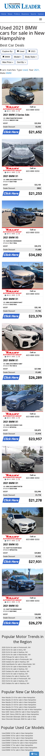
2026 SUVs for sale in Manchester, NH (16, 655)
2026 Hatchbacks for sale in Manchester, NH (18, 664)
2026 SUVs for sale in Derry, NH (14, 650)
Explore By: (7, 51)
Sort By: (21, 62)
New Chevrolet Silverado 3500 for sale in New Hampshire (19, 719)
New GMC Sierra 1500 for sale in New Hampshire (20, 712)
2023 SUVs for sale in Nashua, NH (15, 681)
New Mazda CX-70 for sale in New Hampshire (19, 707)
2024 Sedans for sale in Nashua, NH (15, 676)
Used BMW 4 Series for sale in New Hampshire (19, 748)
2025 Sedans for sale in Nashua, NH (15, 671)
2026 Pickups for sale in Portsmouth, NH (17, 659)
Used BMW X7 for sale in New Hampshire (17, 745)
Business (25, 14)
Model (17, 57)
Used (20, 51)
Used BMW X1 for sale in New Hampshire (17, 738)
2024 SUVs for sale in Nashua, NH (15, 674)
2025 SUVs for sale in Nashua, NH (15, 669)
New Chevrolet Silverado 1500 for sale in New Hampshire (19, 717)
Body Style (30, 57)
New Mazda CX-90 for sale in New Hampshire (19, 702)
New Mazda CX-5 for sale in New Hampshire (18, 697)
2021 (32, 51)
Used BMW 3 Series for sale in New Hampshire (19, 740)
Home (3, 14)
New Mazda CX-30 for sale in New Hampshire (19, 705)
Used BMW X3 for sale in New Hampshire (17, 733)
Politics (17, 14)
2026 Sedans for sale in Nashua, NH (15, 662)
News (10, 14)
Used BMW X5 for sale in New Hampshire (17, 736)
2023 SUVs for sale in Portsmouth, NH (16, 679)
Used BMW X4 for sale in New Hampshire (17, 750)
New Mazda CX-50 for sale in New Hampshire (19, 700)
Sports (34, 14)
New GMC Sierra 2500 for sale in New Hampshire (20, 714)
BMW (6, 57)
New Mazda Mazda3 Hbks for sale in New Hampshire (22, 709)
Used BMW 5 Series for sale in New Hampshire (19, 743)
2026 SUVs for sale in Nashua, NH (15, 652)
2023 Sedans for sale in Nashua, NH (15, 683)
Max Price (7, 62)
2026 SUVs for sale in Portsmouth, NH (16, 647)
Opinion (41, 14)
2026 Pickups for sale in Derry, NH (14, 657)
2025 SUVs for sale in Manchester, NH (16, 667)
